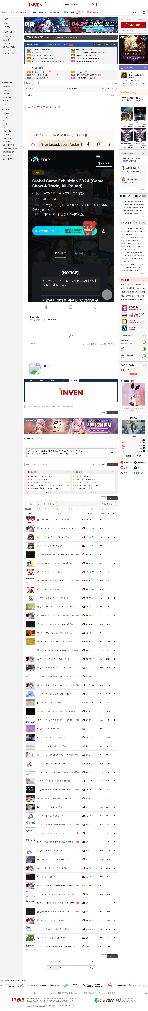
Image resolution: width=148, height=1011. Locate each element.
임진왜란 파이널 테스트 (136, 75)
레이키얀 (30, 89)
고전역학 (88, 877)
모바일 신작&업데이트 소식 (11, 53)
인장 (30, 380)
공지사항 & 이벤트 (8, 36)
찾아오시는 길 (103, 993)
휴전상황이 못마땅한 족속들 (52, 868)
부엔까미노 (89, 702)
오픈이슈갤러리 (113, 83)
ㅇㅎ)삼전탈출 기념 (49, 807)
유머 (56, 509)
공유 (84, 344)
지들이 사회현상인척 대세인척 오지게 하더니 (57, 755)
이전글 (43, 464)
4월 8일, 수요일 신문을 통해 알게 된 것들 (56, 607)
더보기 (55, 373)
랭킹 (52, 380)
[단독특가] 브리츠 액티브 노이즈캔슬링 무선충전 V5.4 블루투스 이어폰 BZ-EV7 (133, 299)
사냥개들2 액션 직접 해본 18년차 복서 (55, 711)
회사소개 (34, 993)
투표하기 (133, 374)
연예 (47, 509)
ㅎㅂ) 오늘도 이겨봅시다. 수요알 (53, 781)
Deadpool (89, 781)
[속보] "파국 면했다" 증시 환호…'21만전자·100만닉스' (60, 842)
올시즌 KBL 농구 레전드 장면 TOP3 (54, 798)
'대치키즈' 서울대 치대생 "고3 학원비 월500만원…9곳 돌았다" (63, 903)
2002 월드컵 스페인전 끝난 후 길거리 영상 (56, 650)
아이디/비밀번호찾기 (128, 31)
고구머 (88, 807)
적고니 (88, 859)
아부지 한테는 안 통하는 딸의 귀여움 (54, 694)
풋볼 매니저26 (7, 159)
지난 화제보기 (98, 44)
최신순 (40, 439)
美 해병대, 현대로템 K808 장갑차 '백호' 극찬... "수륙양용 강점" (63, 554)
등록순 (34, 439)
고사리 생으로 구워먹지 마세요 (52, 763)
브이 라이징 (6, 141)
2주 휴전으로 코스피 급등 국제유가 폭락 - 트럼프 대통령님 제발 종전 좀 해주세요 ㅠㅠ (71, 824)
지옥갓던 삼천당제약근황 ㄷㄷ (52, 929)
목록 (106, 95)
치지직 (4, 117)
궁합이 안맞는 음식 (48, 702)
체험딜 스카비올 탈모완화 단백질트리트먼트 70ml (133, 292)
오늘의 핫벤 (6, 90)
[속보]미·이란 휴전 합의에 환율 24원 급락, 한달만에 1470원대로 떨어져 (66, 885)
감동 (106, 509)
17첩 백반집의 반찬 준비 (50, 816)
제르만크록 (89, 554)
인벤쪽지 (45, 373)
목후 (87, 746)
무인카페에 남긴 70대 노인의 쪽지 (54, 641)
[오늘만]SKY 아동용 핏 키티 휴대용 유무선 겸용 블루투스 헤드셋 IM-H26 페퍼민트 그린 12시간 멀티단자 (133, 284)
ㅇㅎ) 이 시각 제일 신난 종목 (52, 859)
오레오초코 (89, 676)
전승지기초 (89, 912)
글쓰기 (112, 498)
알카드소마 (89, 894)
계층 (98, 509)
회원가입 (143, 31)
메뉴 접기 (107, 380)
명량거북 (88, 938)
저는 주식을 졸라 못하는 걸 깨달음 (54, 624)
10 (87, 961)
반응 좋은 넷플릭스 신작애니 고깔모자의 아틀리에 (59, 685)
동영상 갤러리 (7, 40)
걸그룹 (4, 124)
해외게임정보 (6, 131)
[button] (46, 492)
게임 (77, 509)
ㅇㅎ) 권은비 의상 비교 (50, 737)
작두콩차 (88, 790)
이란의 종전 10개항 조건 (50, 746)
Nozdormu (89, 624)
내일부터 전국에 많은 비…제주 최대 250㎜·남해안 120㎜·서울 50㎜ (65, 615)
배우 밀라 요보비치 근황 (50, 546)
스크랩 (89, 344)
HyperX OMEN (7, 138)
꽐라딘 (88, 755)
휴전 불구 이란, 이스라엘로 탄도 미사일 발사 (57, 790)
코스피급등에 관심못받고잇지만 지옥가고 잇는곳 (59, 833)
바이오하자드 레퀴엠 (9, 152)
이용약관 (51, 993)
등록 (111, 452)
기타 (113, 509)
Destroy (88, 824)
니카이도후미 (90, 537)
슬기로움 (88, 650)
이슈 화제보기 (110, 44)
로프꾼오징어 (90, 528)
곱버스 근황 (46, 877)
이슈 (37, 509)
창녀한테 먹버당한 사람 (50, 920)
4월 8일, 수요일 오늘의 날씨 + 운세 (54, 633)
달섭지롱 (88, 519)
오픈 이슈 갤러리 (7, 86)
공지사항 (112, 993)
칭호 (63, 380)
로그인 (135, 12)
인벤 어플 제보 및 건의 (9, 47)
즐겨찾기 (52, 504)
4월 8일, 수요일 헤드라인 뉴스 (52, 519)
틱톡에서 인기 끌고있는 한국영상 (53, 563)
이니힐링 (50, 373)
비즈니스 (43, 993)
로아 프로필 (74, 380)
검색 (91, 967)
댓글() (111, 95)
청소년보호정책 (75, 993)
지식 (84, 509)
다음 (91, 961)
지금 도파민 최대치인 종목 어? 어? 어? (55, 676)
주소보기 (28, 83)
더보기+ (68, 472)
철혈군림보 (89, 772)
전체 (28, 509)
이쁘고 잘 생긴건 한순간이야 (52, 598)
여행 (3, 127)
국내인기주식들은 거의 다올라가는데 (55, 894)
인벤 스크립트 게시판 (9, 50)
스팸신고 (103, 344)
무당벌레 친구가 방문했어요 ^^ (52, 537)
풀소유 (88, 580)
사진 (91, 509)
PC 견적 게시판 (7, 100)
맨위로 (103, 464)
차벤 (3, 120)
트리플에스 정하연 (48, 729)
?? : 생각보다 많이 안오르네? (52, 659)
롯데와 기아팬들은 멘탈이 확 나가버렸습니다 (57, 772)
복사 (35, 83)
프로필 (41, 380)
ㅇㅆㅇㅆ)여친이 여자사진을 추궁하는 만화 (57, 528)
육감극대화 (89, 563)
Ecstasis (88, 694)
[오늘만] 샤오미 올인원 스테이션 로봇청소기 (133, 288)
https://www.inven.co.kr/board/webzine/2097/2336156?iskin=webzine (53, 406)
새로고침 (114, 439)
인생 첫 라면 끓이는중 (49, 851)
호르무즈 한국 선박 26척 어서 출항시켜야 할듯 (58, 912)
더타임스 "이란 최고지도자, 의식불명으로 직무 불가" (60, 720)
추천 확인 (110, 344)
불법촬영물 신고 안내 (89, 993)
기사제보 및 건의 (7, 43)
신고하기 (96, 344)
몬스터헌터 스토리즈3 (9, 148)
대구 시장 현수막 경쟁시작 (51, 938)
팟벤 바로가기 (7, 113)
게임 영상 (5, 134)
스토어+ (143, 93)
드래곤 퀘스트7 (7, 155)
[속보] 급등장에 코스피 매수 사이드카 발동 (56, 946)
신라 (87, 842)
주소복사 (28, 406)
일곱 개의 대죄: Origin (9, 145)
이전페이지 (94, 464)
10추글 (43, 504)
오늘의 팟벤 (6, 93)
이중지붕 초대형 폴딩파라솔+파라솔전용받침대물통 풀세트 (133, 296)
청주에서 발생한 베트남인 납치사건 (54, 668)
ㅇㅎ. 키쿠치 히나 (48, 572)
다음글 (34, 464)
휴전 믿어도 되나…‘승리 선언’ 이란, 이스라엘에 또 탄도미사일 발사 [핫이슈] (68, 580)
